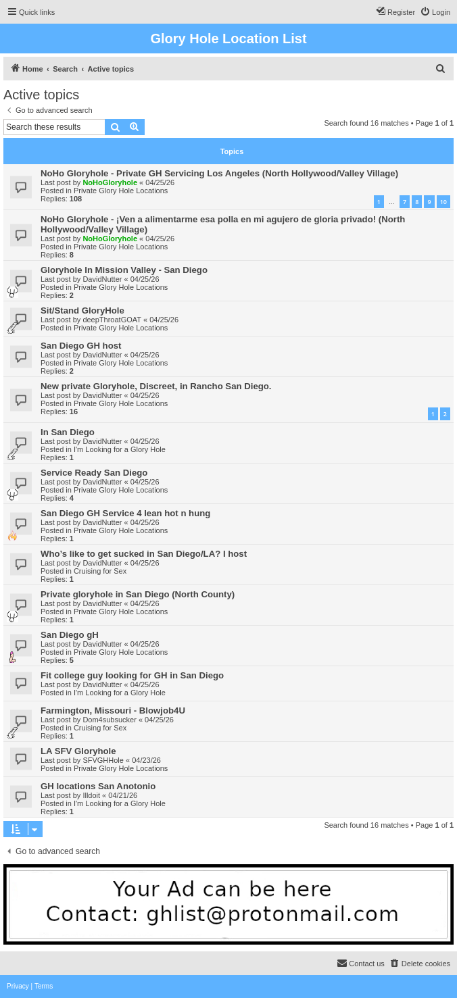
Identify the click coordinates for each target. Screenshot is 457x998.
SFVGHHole (103, 760)
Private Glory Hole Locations (121, 190)
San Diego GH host (81, 346)
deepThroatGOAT (111, 320)
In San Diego (68, 432)
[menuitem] (435, 12)
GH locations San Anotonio (98, 786)
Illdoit (91, 795)
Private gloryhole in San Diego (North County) (138, 594)
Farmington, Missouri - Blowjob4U (113, 710)
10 (443, 201)
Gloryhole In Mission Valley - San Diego (124, 270)
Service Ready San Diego (94, 473)
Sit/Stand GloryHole (82, 310)
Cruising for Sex (100, 571)
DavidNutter (102, 279)
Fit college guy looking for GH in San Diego (132, 675)
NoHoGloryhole (109, 182)
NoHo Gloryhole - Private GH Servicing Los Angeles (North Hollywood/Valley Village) (219, 173)
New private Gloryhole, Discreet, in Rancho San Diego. (156, 386)
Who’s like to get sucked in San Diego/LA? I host (144, 554)
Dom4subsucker (109, 720)
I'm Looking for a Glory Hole (120, 449)
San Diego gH (70, 635)
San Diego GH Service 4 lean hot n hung (125, 513)
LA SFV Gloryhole (78, 751)
